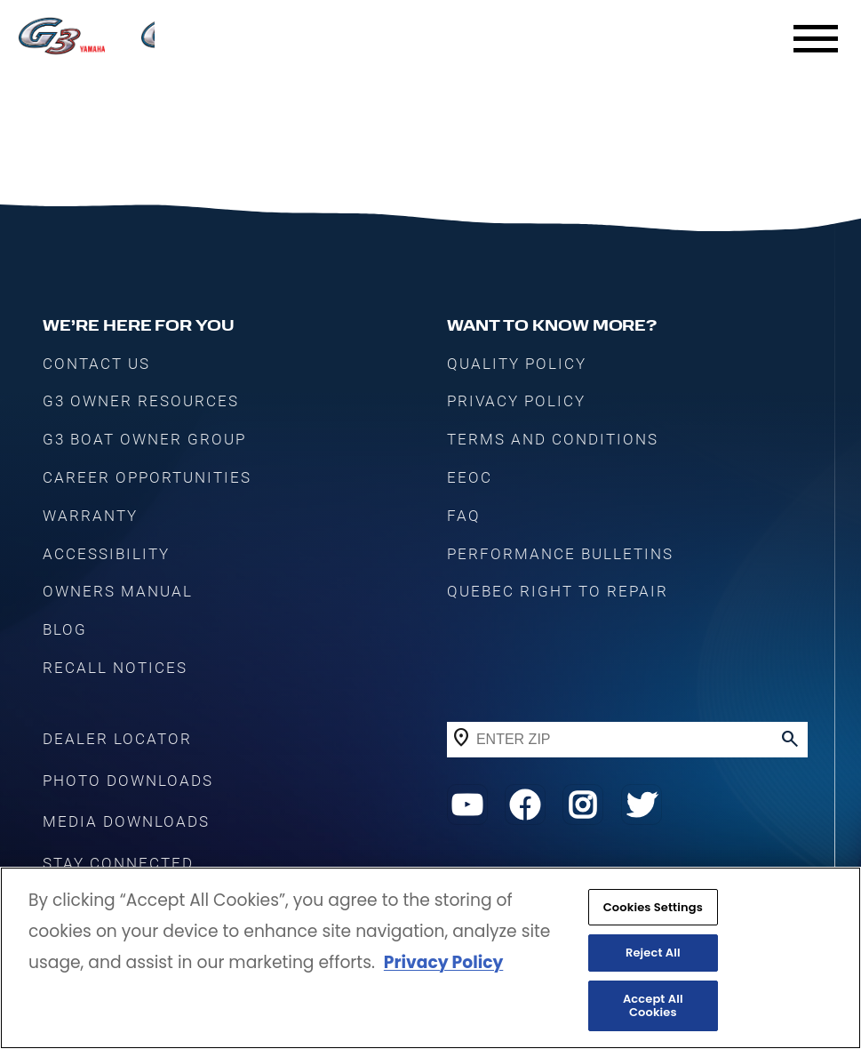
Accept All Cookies (653, 1006)
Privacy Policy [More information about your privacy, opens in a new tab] (443, 964)
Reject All (653, 953)
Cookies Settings (653, 908)
